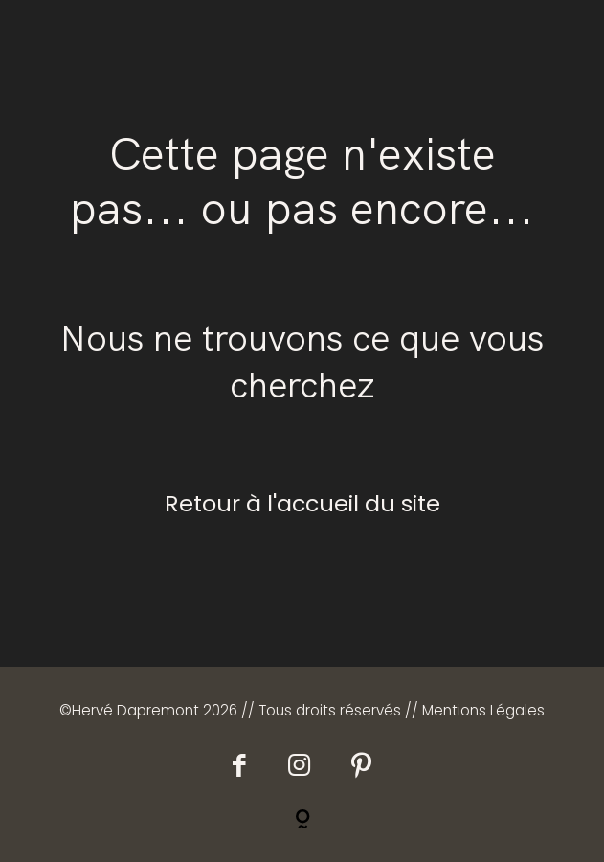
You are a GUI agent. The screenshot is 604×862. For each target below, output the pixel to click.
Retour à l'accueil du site (302, 503)
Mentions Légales (483, 710)
